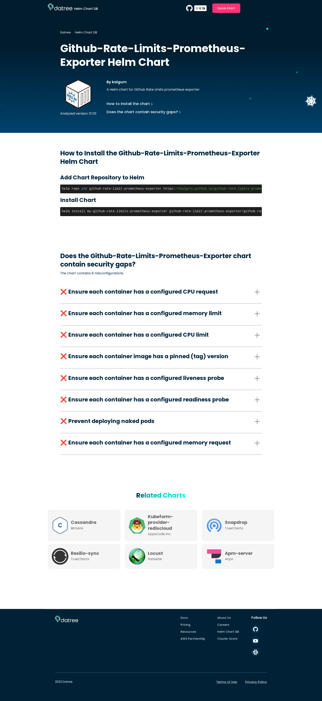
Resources (188, 632)
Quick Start (226, 8)
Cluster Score (227, 639)
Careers (223, 625)
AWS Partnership (193, 639)
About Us (224, 618)
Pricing (185, 625)
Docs (184, 618)
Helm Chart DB (86, 32)
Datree (65, 32)
